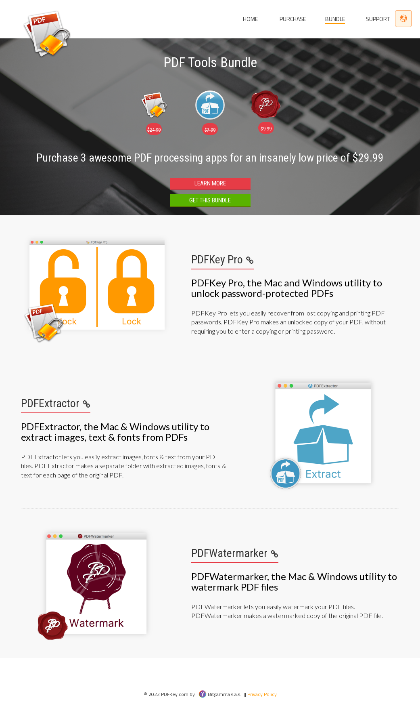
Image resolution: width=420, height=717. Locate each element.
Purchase (293, 19)
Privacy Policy (262, 694)
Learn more (210, 183)
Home (250, 19)
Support (378, 19)
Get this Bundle (210, 200)
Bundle (335, 19)
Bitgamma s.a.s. (220, 694)
